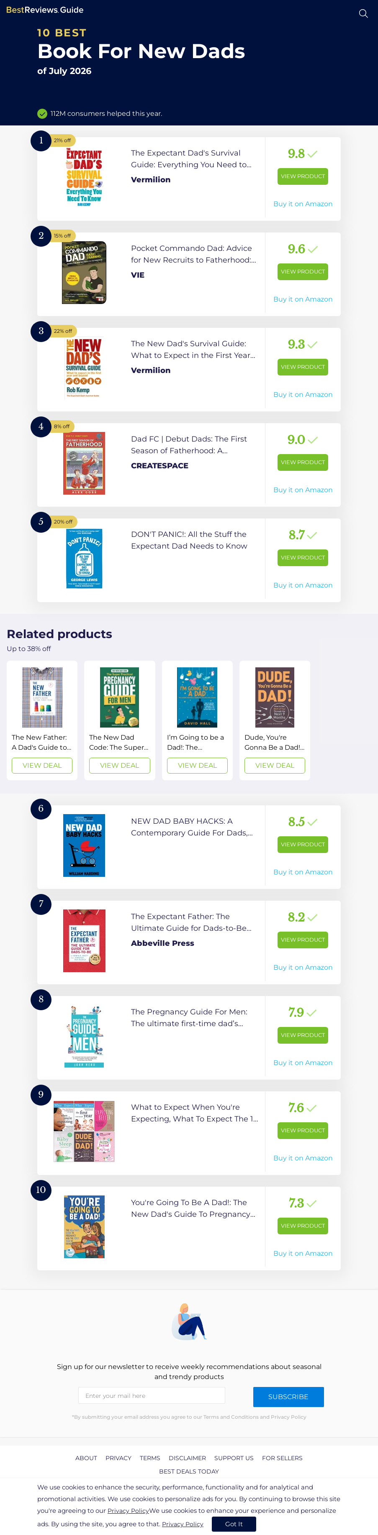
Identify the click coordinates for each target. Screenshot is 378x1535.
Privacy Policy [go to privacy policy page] (128, 1511)
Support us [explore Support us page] (234, 1458)
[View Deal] (42, 720)
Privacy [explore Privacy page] (118, 1458)
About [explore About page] (86, 1458)
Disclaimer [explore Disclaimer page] (187, 1458)
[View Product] (189, 179)
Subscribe (288, 1397)
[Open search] (363, 13)
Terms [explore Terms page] (150, 1458)
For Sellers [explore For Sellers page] (282, 1458)
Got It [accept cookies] (234, 1524)
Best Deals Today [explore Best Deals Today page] (189, 1471)
